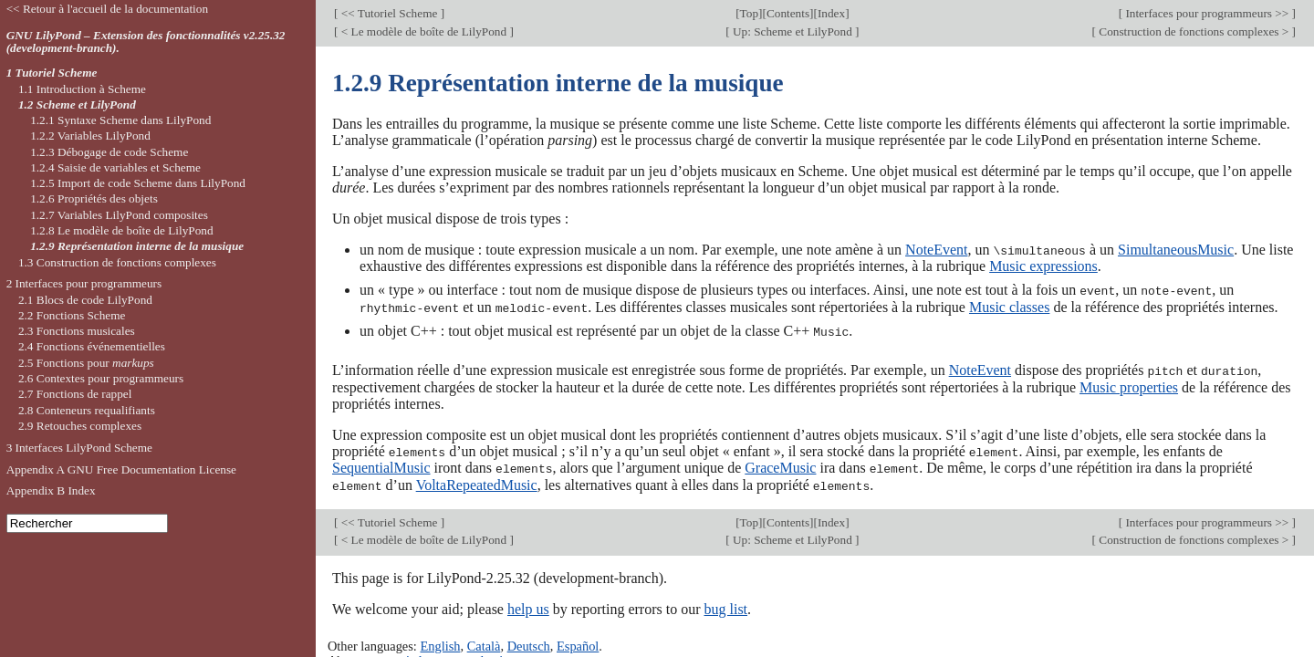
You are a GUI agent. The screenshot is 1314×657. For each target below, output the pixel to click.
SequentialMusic (381, 465)
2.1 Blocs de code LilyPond (85, 300)
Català (484, 641)
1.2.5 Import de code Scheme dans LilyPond (137, 183)
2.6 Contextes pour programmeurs (100, 378)
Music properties (1128, 384)
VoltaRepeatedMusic (476, 481)
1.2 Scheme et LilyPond (77, 104)
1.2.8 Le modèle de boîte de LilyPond (121, 230)
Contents (787, 13)
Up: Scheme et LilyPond (792, 31)
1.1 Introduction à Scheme (82, 89)
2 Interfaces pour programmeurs (84, 283)
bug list (725, 604)
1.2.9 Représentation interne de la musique (137, 246)
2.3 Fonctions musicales (76, 331)
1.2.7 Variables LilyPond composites (119, 215)
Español (578, 641)
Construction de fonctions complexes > (1194, 31)
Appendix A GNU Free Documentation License (121, 469)
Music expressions (1043, 266)
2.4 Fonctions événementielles (91, 346)
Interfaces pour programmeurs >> (1207, 13)
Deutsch (528, 641)
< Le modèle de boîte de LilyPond (423, 31)
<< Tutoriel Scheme (389, 13)
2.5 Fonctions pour (86, 363)
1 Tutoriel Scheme (52, 72)
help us (528, 604)
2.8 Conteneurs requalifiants (86, 410)
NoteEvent (936, 249)
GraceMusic (780, 465)
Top (749, 13)
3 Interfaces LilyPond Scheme (79, 447)
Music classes (1009, 306)
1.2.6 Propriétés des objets (94, 198)
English (440, 641)
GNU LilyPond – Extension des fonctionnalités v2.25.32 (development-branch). (146, 42)
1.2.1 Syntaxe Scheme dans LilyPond (120, 120)
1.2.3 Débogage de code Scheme (109, 152)
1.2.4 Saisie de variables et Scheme (115, 167)
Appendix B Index (51, 490)
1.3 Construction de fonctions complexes (117, 262)
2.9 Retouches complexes (79, 426)
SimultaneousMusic (1176, 249)
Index (831, 13)
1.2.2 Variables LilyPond (90, 135)
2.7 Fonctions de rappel (75, 394)
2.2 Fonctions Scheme (72, 315)
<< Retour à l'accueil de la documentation (107, 9)
